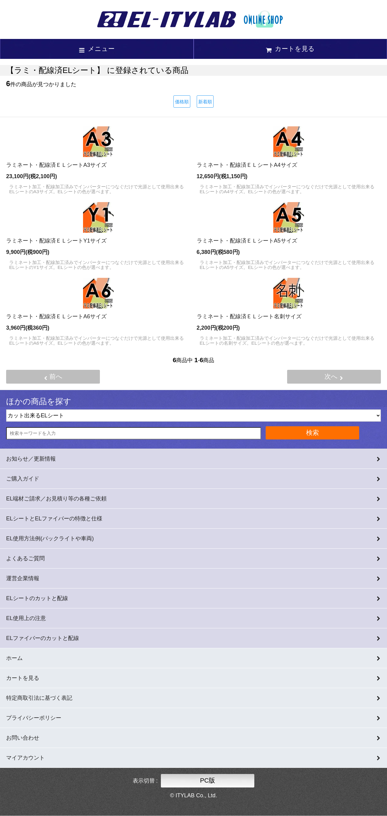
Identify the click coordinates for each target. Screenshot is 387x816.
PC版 (207, 780)
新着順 (205, 101)
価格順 (182, 101)
